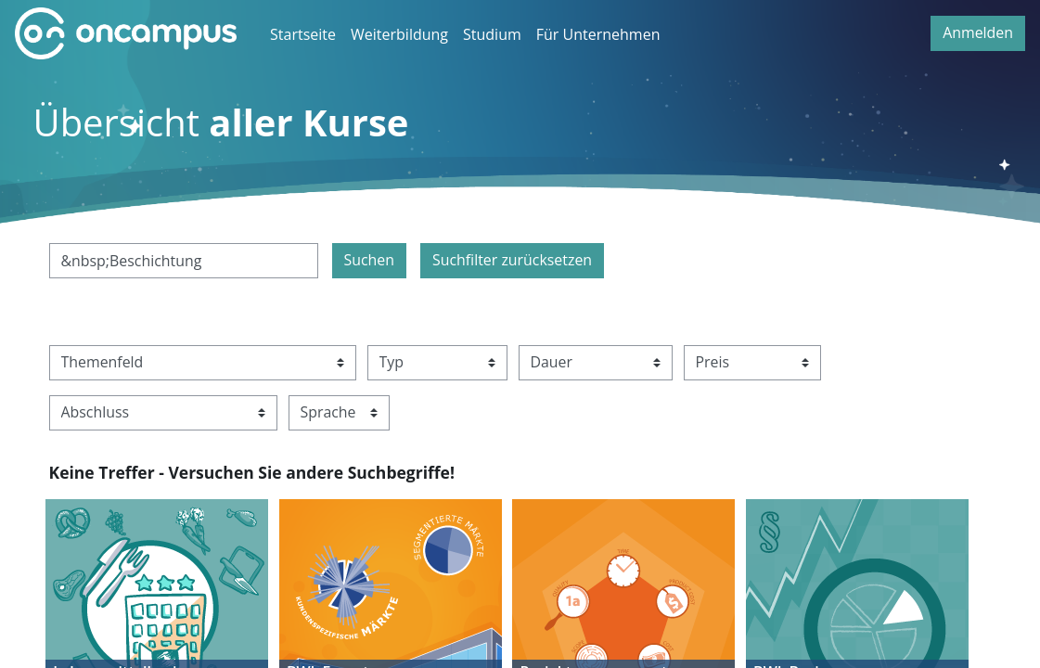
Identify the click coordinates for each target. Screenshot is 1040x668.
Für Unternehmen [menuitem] (598, 34)
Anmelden (978, 32)
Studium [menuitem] (492, 34)
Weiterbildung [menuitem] (399, 34)
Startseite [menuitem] (303, 34)
